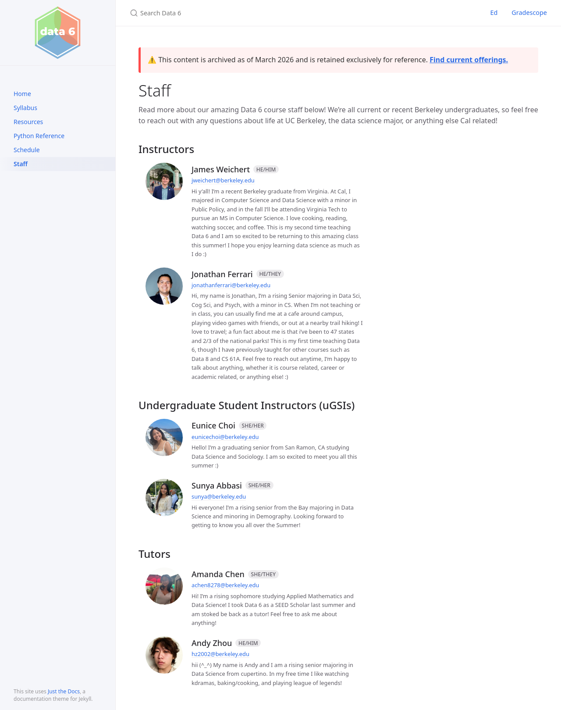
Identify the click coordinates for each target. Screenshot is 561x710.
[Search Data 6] (233, 13)
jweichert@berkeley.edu (223, 180)
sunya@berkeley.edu (219, 496)
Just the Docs (64, 691)
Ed (493, 12)
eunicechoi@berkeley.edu (225, 437)
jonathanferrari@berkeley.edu (231, 285)
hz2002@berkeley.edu (220, 654)
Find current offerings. (469, 59)
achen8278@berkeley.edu (225, 585)
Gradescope (529, 12)
